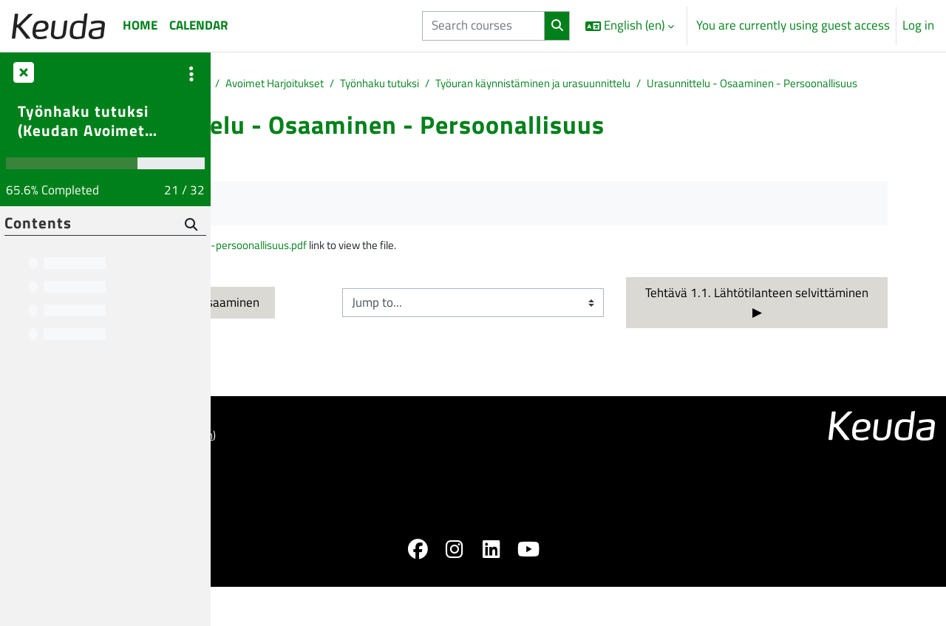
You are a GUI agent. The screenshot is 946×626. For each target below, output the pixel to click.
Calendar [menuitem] (198, 25)
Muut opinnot (373, 84)
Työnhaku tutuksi (601, 84)
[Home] (58, 25)
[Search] (191, 225)
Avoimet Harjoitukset (482, 84)
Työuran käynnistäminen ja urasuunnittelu (776, 84)
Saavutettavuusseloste (283, 513)
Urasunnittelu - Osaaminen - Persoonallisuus (365, 103)
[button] (630, 26)
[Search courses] (483, 26)
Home (244, 84)
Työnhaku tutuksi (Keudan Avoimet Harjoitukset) (83, 121)
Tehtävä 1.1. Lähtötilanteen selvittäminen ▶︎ (813, 327)
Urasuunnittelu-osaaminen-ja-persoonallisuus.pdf (389, 269)
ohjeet (268, 482)
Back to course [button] (283, 181)
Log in (918, 25)
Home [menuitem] (140, 25)
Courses (298, 84)
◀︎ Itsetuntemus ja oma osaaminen (346, 327)
